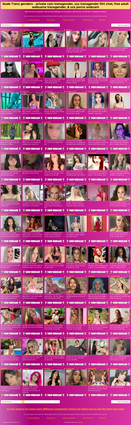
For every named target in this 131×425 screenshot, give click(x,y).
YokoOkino (4, 60)
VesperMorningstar (6, 91)
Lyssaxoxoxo (114, 368)
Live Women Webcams (33, 20)
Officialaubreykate (28, 276)
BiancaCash (4, 214)
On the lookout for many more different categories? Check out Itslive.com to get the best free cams (65, 409)
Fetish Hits (80, 422)
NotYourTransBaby (94, 122)
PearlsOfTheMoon (28, 183)
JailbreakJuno (5, 122)
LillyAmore (91, 183)
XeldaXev (91, 60)
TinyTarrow (113, 122)
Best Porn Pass (51, 20)
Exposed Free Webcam (69, 20)
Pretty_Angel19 (49, 30)
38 (55, 25)
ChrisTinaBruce (49, 276)
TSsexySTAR (92, 368)
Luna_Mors (26, 368)
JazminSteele (48, 245)
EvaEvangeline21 (6, 245)
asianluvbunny (92, 91)
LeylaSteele (26, 30)
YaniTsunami (48, 307)
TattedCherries (114, 153)
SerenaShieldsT (49, 153)
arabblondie (4, 307)
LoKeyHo (25, 60)
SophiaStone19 (5, 30)
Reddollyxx (26, 214)
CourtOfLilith (114, 307)
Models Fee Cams (88, 20)
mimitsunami (114, 214)
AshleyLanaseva (71, 91)
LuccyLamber (92, 337)
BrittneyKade (114, 30)
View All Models (6, 25)
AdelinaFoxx (26, 153)
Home (114, 25)
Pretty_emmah (70, 183)
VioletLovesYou (114, 91)
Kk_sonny (69, 122)
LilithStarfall (48, 91)
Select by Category (123, 25)
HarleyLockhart (49, 183)
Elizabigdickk (5, 276)
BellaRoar (69, 30)
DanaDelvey (26, 245)
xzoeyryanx (26, 337)
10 (44, 25)
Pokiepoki (4, 153)
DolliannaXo (26, 122)
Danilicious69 (27, 307)
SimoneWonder (49, 214)
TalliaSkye (69, 60)
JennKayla (47, 122)
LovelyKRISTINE (115, 276)
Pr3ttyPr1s (4, 368)
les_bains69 (69, 276)
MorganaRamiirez (6, 337)
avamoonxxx (92, 245)
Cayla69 (90, 307)
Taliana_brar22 (92, 214)
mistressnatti (70, 368)
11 (48, 25)
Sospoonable (114, 183)
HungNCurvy (114, 60)
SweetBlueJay (70, 245)
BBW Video (102, 20)
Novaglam (47, 368)
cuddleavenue (114, 337)
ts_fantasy (69, 307)
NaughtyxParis (48, 60)
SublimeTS (91, 276)
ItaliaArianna (70, 153)
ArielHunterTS (70, 214)
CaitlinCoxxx (114, 245)
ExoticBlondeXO (93, 30)
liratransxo (26, 91)
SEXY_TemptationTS (50, 337)
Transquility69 (70, 337)
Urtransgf (3, 183)
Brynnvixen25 (92, 153)
